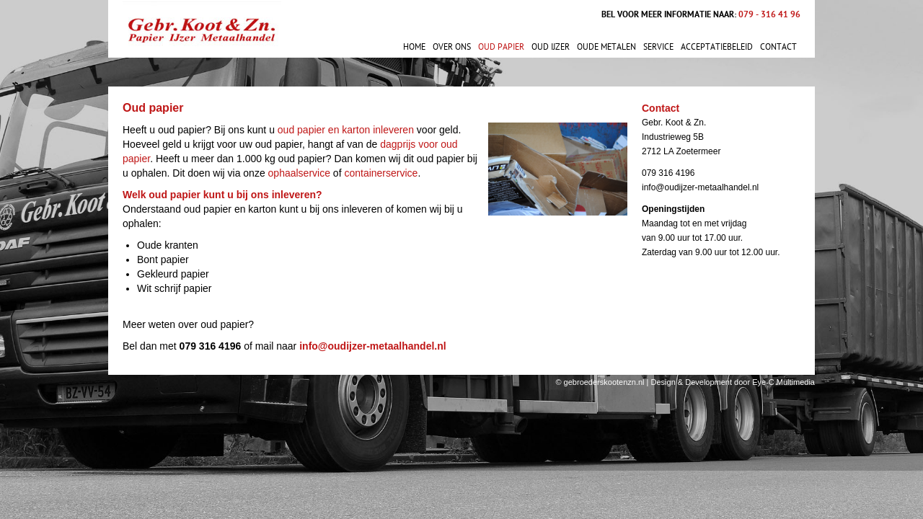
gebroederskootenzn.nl (604, 382)
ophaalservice (299, 173)
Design (663, 382)
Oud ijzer (550, 47)
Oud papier (501, 47)
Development (708, 382)
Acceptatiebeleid (717, 47)
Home (414, 47)
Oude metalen (606, 47)
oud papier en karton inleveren (346, 130)
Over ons (452, 47)
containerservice (381, 173)
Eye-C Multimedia (783, 382)
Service (658, 47)
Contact (778, 47)
